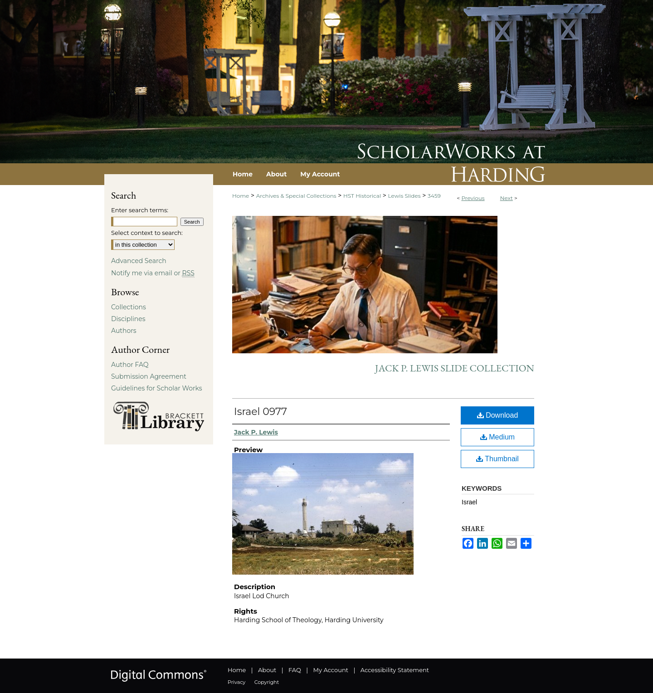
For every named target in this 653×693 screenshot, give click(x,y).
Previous (472, 198)
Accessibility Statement (395, 669)
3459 (434, 195)
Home (240, 195)
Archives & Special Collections (296, 195)
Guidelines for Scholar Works (156, 388)
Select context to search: (147, 232)
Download (497, 415)
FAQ (294, 669)
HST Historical (362, 195)
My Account (330, 669)
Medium (497, 437)
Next (506, 198)
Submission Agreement (148, 376)
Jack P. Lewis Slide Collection (454, 368)
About (267, 669)
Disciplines (128, 319)
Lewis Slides (404, 195)
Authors (123, 331)
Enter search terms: (139, 210)
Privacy (236, 682)
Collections (128, 307)
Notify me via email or (153, 273)
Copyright (266, 682)
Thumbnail (497, 459)
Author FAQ (130, 365)
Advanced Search (138, 261)
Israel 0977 (260, 411)
